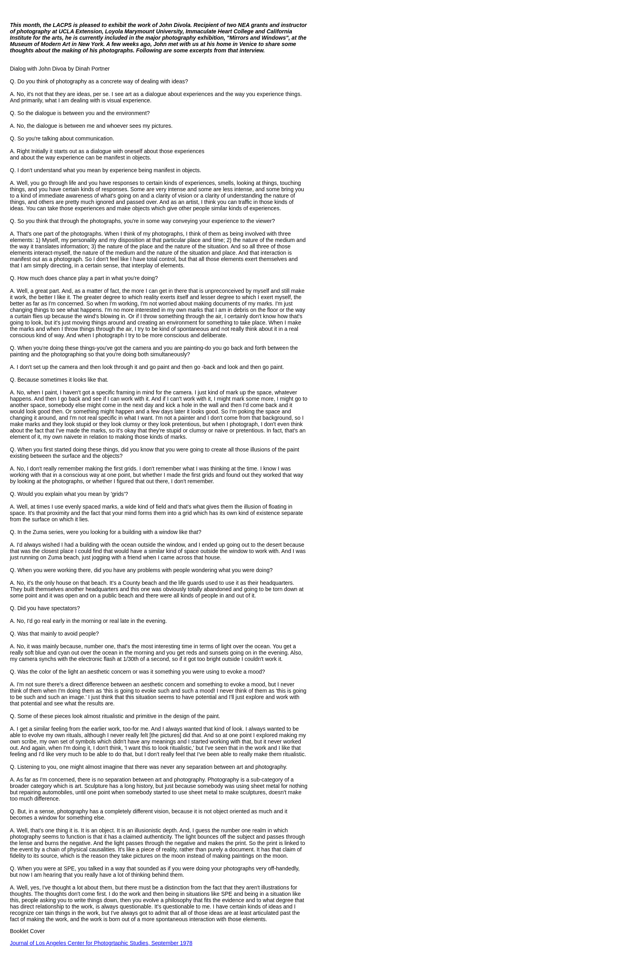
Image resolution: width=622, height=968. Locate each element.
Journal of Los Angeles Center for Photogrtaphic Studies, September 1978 (101, 943)
